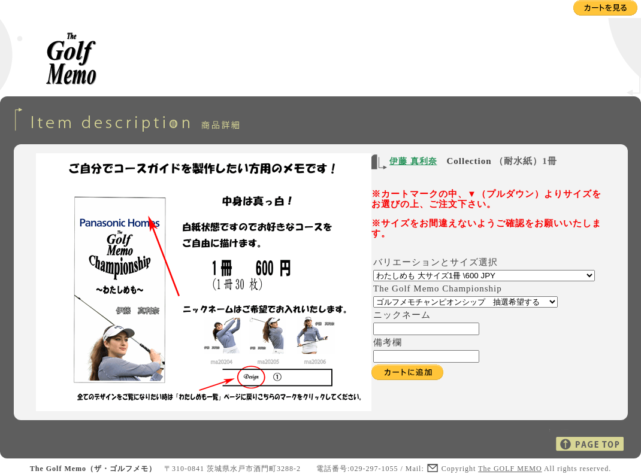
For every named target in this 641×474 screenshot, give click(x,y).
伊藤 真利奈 (413, 161)
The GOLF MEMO (510, 468)
